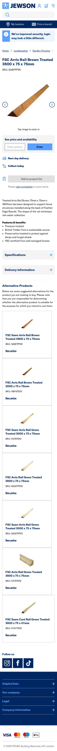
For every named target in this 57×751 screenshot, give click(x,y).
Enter (40, 146)
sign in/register (24, 186)
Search (6, 14)
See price (10, 350)
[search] (28, 14)
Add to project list (31, 178)
